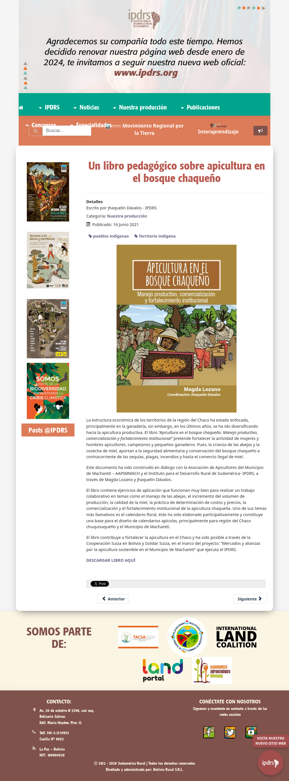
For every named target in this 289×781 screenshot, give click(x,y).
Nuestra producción (140, 107)
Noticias (86, 107)
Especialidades (90, 125)
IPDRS (49, 107)
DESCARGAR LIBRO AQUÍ (110, 560)
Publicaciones (200, 107)
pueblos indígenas (109, 236)
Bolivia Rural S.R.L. (168, 769)
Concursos (41, 125)
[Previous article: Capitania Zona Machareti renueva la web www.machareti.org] (113, 599)
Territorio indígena (155, 236)
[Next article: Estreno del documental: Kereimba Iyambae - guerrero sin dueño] (250, 599)
